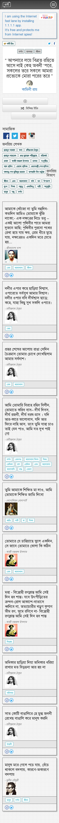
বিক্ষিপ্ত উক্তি (29, 108)
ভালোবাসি (11, 469)
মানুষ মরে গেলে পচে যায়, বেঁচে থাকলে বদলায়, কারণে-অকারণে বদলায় (27, 770)
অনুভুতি (47, 186)
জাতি (9, 520)
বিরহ (45, 459)
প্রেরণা (29, 469)
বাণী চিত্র (9, 44)
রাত (20, 469)
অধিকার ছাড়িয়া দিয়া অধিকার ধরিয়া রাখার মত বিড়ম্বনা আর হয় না (29, 665)
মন (38, 181)
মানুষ (6, 191)
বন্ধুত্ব (21, 186)
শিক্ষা (13, 186)
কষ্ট (32, 181)
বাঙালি (9, 744)
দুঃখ (5, 186)
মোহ (8, 328)
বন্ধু (13, 191)
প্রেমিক (27, 464)
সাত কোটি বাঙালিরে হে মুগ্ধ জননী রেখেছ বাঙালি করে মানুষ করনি (28, 716)
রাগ (18, 464)
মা (24, 520)
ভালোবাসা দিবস (32, 459)
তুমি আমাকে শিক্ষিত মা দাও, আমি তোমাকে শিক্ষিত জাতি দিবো (28, 492)
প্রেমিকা (10, 464)
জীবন (38, 51)
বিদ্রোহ (9, 641)
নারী (39, 186)
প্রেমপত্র (18, 459)
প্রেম (13, 181)
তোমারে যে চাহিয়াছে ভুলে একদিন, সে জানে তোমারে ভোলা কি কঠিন (29, 543)
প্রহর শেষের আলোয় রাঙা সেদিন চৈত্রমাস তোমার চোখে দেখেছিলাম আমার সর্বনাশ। (28, 354)
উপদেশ (47, 181)
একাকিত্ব (30, 186)
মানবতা (29, 51)
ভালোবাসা (23, 181)
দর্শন (21, 51)
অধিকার (10, 692)
